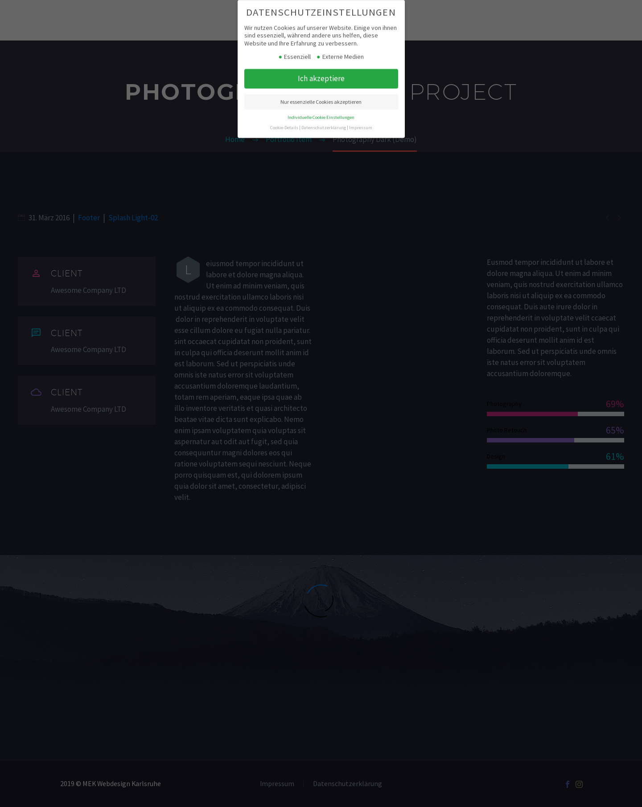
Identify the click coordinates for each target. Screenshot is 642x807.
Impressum (360, 121)
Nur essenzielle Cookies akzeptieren (321, 95)
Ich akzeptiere (321, 72)
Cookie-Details (284, 121)
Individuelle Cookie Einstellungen (321, 111)
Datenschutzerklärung (323, 121)
